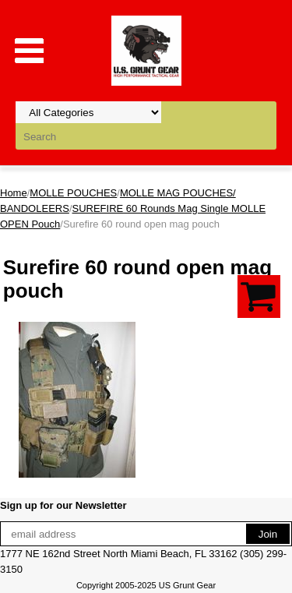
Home (13, 193)
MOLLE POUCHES (73, 193)
